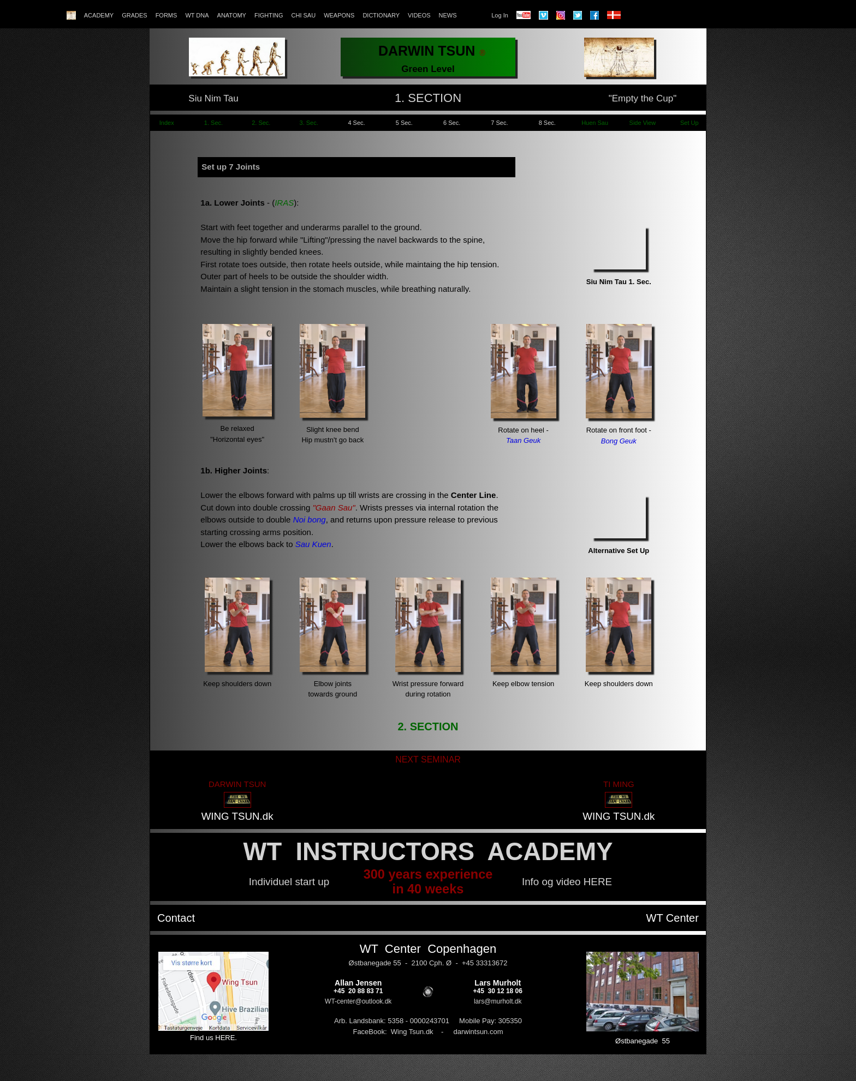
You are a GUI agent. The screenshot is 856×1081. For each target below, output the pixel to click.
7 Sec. (499, 122)
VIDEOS (419, 15)
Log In (499, 15)
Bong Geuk (619, 441)
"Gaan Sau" (332, 507)
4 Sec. (356, 122)
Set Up (690, 122)
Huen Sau (594, 122)
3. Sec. (309, 122)
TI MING (618, 784)
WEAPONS (339, 15)
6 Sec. (451, 122)
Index (166, 122)
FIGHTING (268, 15)
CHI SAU (304, 15)
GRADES (134, 15)
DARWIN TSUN (237, 784)
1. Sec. (213, 122)
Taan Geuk (523, 440)
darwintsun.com (478, 1032)
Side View (642, 122)
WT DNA (197, 15)
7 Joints (244, 166)
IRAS (284, 202)
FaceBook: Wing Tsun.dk (393, 1032)
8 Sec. (547, 122)
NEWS (448, 15)
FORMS (166, 15)
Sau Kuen (313, 544)
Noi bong (309, 519)
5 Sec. (404, 122)
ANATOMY (231, 15)
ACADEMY (99, 15)
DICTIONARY (381, 15)
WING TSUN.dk (237, 816)
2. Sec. (261, 122)
